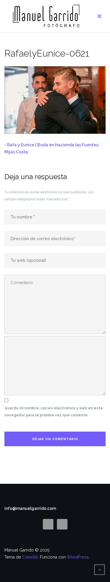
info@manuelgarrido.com (30, 508)
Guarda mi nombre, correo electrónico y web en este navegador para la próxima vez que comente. (53, 411)
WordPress (78, 557)
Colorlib (30, 557)
